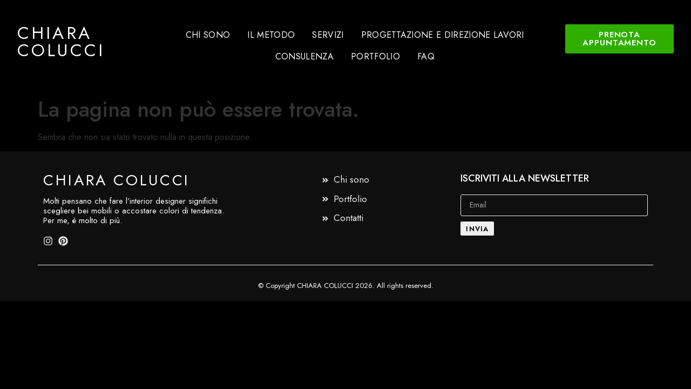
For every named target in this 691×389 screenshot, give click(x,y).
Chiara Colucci (61, 42)
